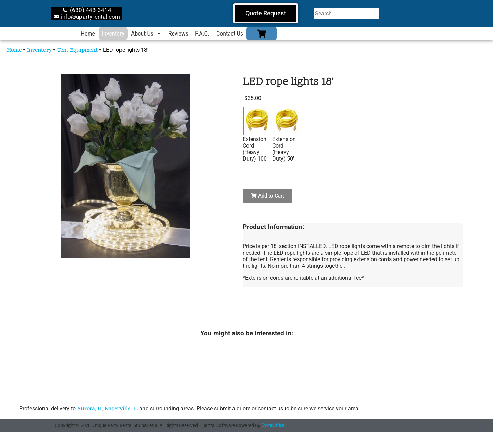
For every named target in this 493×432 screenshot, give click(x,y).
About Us (146, 33)
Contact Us (229, 33)
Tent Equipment (77, 50)
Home (88, 33)
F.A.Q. (202, 33)
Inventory (113, 33)
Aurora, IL (89, 409)
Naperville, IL (121, 409)
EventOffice (272, 426)
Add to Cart (267, 196)
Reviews (178, 33)
